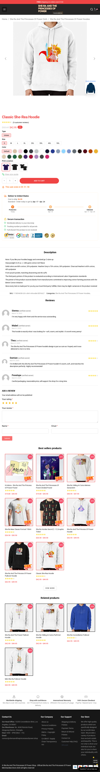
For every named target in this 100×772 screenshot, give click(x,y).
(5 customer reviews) (21, 122)
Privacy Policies (47, 729)
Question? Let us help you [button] (88, 769)
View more (50, 588)
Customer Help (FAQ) (70, 742)
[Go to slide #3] (63, 101)
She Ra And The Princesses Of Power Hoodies (70, 19)
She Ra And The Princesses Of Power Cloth (28, 19)
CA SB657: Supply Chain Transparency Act (49, 742)
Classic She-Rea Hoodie (45, 573)
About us (45, 722)
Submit (7, 438)
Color (4, 147)
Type (4, 131)
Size (3, 139)
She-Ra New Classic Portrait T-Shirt (18, 529)
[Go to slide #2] (50, 101)
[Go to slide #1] (37, 101)
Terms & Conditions (49, 725)
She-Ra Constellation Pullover (78, 635)
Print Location (7, 161)
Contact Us (66, 738)
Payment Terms (67, 728)
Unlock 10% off (95, 761)
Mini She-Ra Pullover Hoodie (15, 679)
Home (4, 19)
